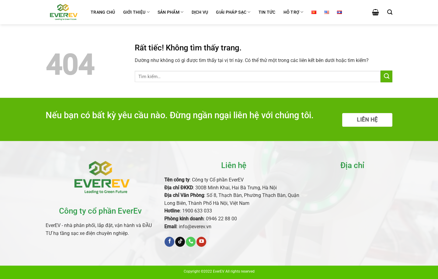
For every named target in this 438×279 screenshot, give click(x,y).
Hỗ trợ (293, 12)
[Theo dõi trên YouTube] (201, 242)
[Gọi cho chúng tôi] (191, 242)
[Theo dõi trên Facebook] (169, 242)
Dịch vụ (200, 12)
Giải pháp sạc (233, 12)
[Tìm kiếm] (389, 12)
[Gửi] (386, 76)
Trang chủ (103, 12)
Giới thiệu (136, 12)
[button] (375, 12)
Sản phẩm (171, 12)
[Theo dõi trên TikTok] (180, 242)
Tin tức (267, 12)
